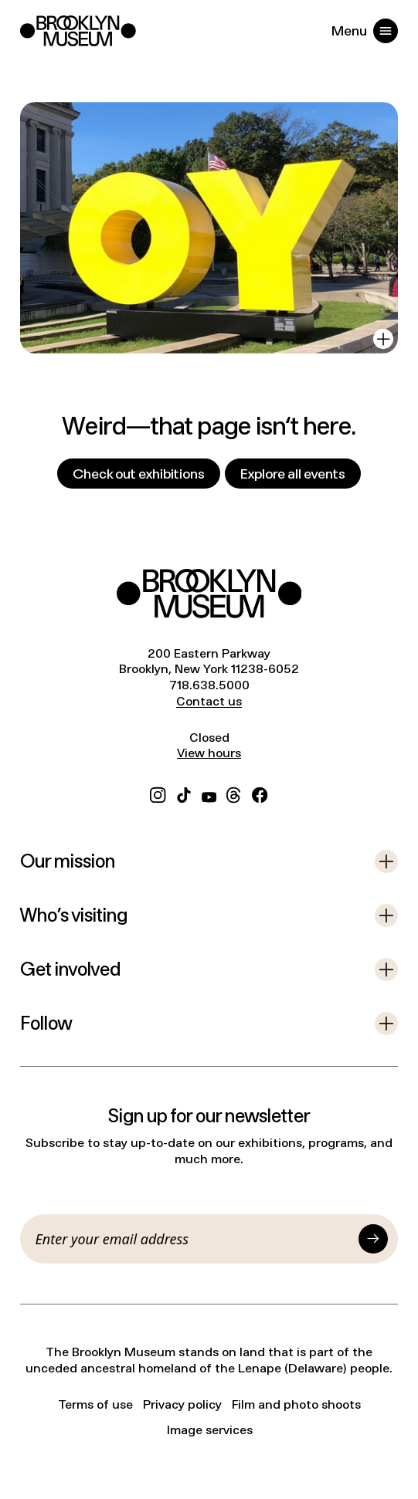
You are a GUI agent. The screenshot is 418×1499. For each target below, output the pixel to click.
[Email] (194, 1239)
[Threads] (234, 794)
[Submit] (373, 1239)
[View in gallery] (383, 339)
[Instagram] (157, 794)
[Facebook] (259, 794)
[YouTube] (209, 794)
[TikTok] (184, 794)
